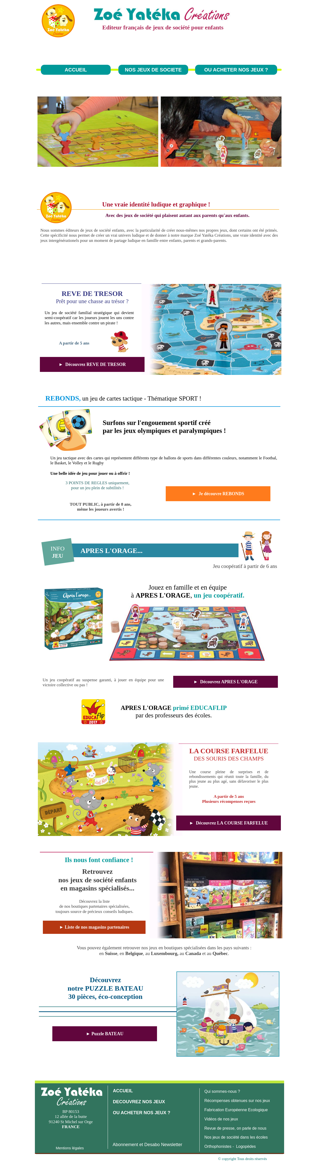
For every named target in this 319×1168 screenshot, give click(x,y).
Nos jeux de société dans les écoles (236, 1137)
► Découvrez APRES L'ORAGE (225, 681)
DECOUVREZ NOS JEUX (139, 1101)
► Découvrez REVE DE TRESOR (92, 364)
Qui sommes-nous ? (222, 1091)
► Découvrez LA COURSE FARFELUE (228, 823)
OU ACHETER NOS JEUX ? (236, 69)
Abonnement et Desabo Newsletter (147, 1144)
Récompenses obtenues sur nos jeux (237, 1101)
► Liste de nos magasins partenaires (94, 927)
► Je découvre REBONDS (218, 493)
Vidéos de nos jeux (221, 1119)
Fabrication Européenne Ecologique (236, 1110)
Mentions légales (70, 1148)
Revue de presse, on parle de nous (235, 1128)
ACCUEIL (76, 69)
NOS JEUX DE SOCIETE (153, 69)
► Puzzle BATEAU (104, 1033)
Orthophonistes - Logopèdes (230, 1146)
